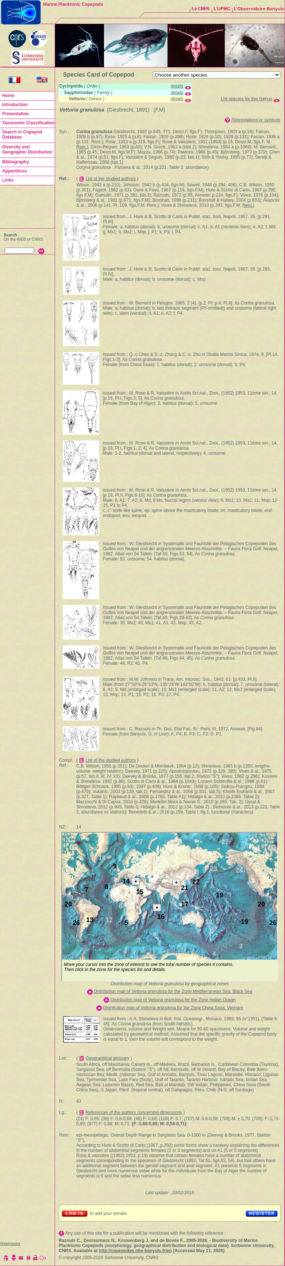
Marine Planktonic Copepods (73, 4)
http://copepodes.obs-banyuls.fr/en (135, 1250)
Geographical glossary (107, 1058)
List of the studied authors (111, 178)
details (177, 86)
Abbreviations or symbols (255, 120)
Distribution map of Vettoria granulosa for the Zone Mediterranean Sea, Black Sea (173, 991)
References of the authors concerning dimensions (134, 1112)
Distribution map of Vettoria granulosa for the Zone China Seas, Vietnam (173, 1007)
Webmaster (10, 1243)
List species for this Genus (246, 98)
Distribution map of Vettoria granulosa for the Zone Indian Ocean (173, 999)
